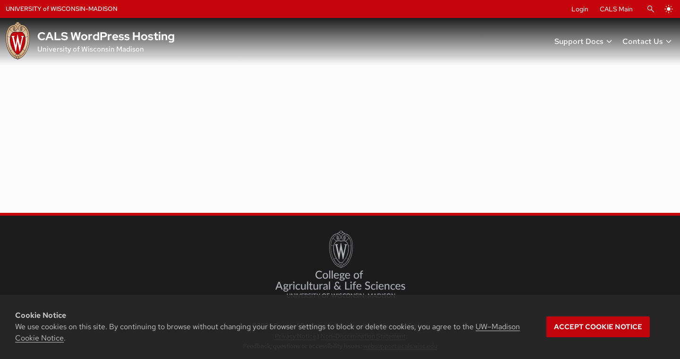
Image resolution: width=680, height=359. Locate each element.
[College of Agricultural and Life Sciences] (340, 264)
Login (579, 9)
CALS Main (616, 9)
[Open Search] (650, 9)
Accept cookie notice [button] (598, 327)
